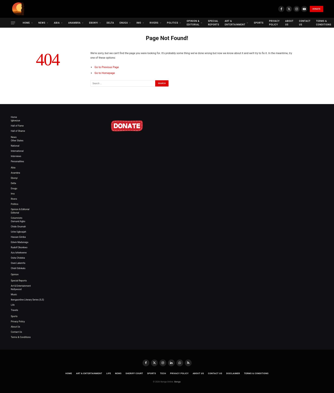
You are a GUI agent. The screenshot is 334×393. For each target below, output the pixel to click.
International (17, 151)
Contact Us (305, 23)
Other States (17, 140)
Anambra (74, 22)
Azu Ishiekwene (19, 252)
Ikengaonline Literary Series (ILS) (27, 299)
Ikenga (177, 381)
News (41, 22)
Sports (258, 22)
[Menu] (13, 23)
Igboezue (15, 120)
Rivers (154, 22)
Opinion (15, 274)
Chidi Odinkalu (18, 268)
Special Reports (213, 23)
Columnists (16, 218)
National (15, 145)
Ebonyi (93, 22)
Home (26, 22)
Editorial (15, 212)
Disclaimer (233, 373)
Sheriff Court (134, 373)
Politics (172, 22)
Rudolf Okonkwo (19, 247)
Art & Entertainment (235, 23)
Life (13, 305)
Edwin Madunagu (19, 242)
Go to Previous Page (107, 67)
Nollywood (16, 289)
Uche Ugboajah (18, 231)
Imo (138, 22)
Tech (163, 373)
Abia (57, 22)
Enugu (124, 22)
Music (14, 294)
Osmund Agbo (18, 221)
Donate (316, 9)
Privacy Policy (274, 23)
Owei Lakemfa (18, 263)
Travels (14, 310)
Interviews (16, 156)
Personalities (17, 161)
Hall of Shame (18, 131)
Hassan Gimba (18, 237)
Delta (110, 22)
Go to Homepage (105, 73)
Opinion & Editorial (193, 23)
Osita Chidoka (18, 258)
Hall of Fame (17, 125)
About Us (289, 23)
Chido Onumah (18, 226)
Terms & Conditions (21, 337)
